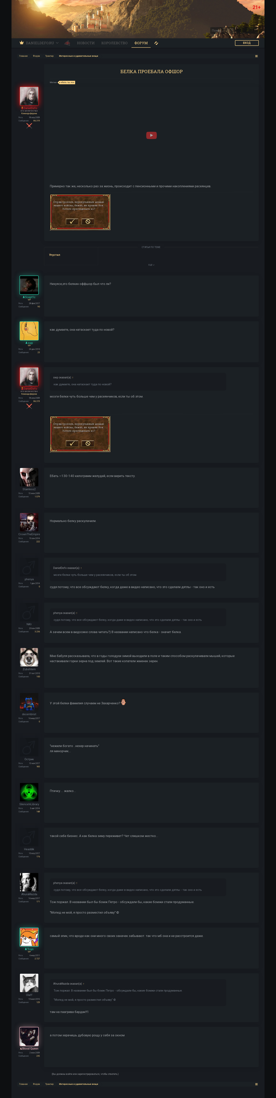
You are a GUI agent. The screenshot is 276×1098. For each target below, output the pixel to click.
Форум (141, 43)
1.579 (37, 497)
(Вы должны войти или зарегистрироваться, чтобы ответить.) (85, 1074)
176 (38, 857)
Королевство (114, 43)
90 (39, 307)
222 (38, 542)
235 (38, 1056)
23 (39, 352)
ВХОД (247, 42)
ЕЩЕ (151, 265)
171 (38, 902)
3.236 (37, 632)
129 (38, 1002)
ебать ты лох (66, 82)
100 (38, 677)
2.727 (37, 959)
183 (38, 767)
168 (38, 812)
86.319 (37, 121)
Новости (86, 43)
